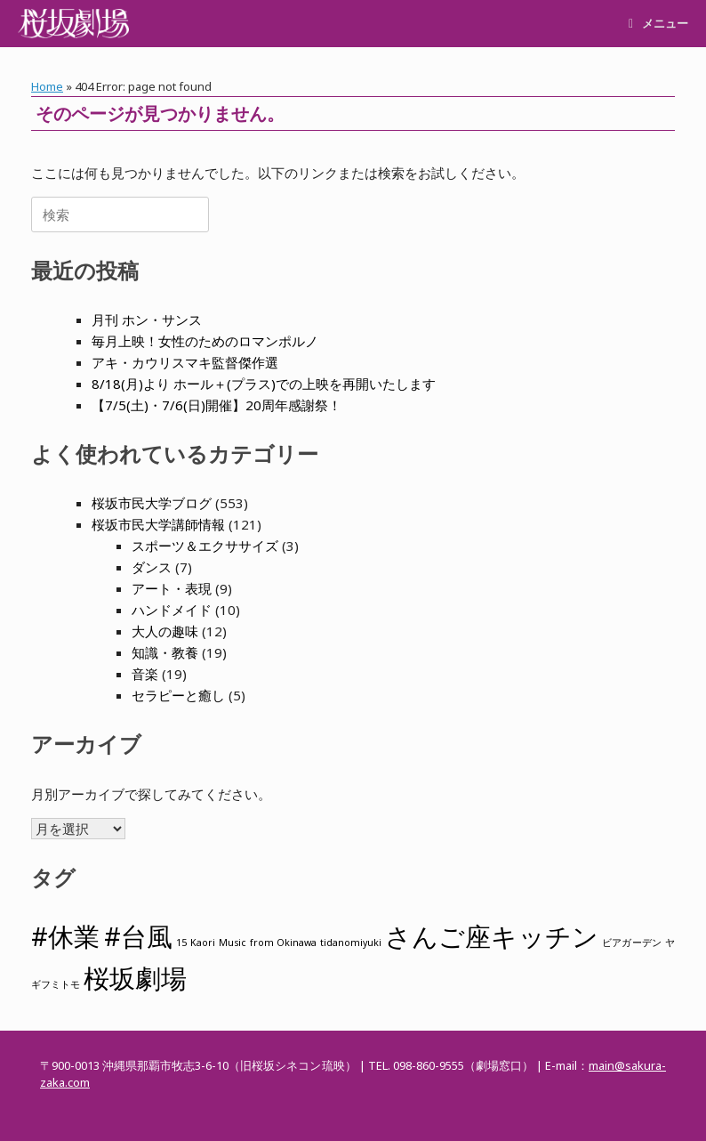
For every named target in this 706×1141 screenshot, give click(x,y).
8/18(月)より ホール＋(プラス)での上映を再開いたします (264, 383)
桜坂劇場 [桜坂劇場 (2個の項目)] (135, 978)
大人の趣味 (165, 631)
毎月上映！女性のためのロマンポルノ (205, 341)
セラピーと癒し (178, 695)
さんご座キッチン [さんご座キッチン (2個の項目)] (491, 936)
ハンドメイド (172, 610)
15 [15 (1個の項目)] (181, 942)
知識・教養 (165, 652)
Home (47, 86)
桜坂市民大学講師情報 (158, 524)
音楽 (145, 674)
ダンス (152, 567)
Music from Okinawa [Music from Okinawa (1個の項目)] (267, 942)
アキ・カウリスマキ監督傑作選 (185, 362)
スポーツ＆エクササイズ (205, 545)
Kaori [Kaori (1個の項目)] (202, 942)
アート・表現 (172, 588)
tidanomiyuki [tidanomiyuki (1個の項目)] (350, 942)
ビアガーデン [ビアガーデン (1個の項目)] (632, 942)
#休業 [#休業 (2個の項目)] (65, 936)
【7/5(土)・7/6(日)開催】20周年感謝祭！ (216, 405)
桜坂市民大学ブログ (152, 503)
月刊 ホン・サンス (147, 319)
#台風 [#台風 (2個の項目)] (138, 936)
